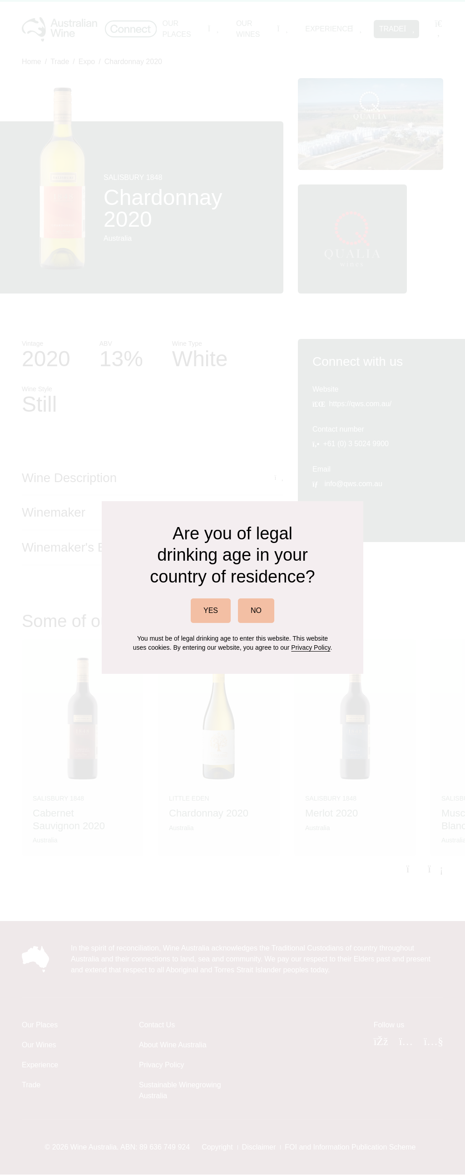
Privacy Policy (310, 647)
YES (210, 610)
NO (256, 610)
